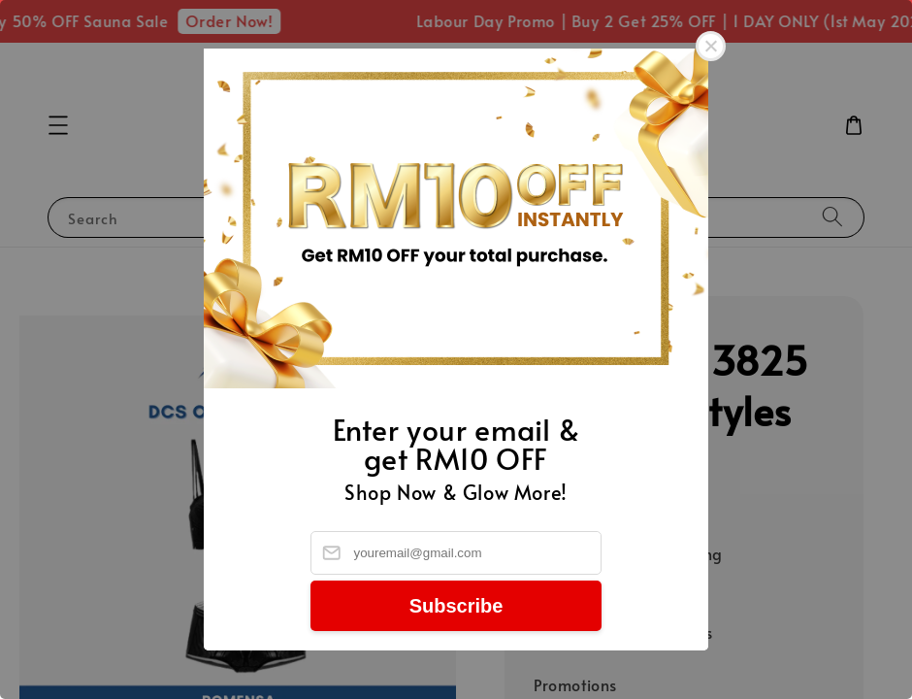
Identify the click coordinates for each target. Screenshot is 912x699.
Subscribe (456, 605)
